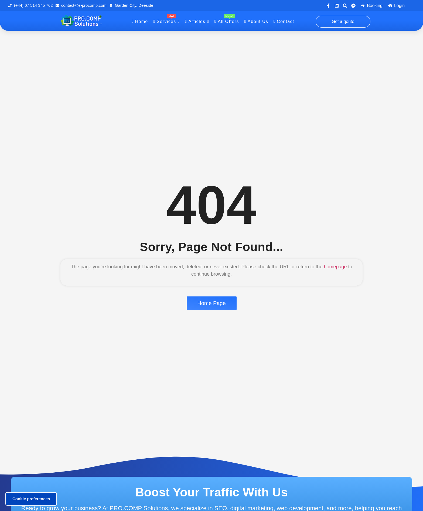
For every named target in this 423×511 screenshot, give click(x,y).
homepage (335, 266)
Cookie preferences (31, 498)
